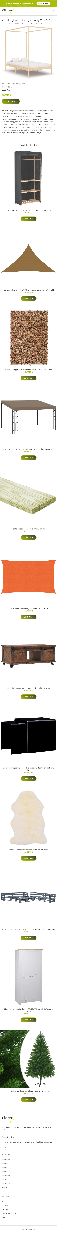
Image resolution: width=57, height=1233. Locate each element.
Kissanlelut (6, 1167)
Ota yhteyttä (6, 1205)
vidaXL (23, 84)
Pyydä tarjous (43, 3)
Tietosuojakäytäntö (9, 1213)
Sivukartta (5, 1217)
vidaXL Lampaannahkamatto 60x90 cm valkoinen (28, 850)
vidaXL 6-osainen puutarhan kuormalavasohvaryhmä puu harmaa (28, 929)
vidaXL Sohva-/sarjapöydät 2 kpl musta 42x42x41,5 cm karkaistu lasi (28, 769)
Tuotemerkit (15, 84)
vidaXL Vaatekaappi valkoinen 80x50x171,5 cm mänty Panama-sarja (28, 1010)
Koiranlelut (6, 1179)
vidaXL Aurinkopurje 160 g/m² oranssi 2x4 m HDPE (28, 608)
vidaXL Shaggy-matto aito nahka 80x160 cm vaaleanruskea (28, 370)
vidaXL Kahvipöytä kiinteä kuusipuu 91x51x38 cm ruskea (28, 688)
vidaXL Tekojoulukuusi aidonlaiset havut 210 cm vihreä (28, 1091)
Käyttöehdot (6, 1209)
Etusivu (4, 23)
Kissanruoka (6, 1171)
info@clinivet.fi (7, 1147)
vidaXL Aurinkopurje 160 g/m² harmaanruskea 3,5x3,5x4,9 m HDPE (28, 290)
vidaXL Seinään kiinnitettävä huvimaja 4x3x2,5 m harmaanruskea (28, 449)
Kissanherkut (6, 1159)
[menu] (53, 11)
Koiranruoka (6, 1183)
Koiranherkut (6, 1175)
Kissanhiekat (6, 1163)
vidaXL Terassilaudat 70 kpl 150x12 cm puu (28, 529)
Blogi (3, 1201)
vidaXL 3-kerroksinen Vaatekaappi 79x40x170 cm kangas (28, 210)
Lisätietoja (10, 101)
